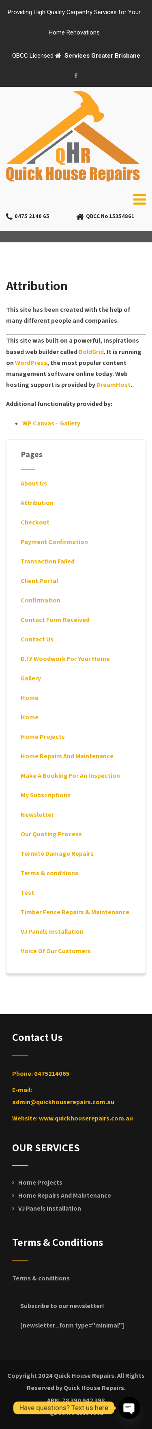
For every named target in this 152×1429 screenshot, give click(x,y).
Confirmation (40, 600)
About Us (34, 483)
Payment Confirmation (54, 541)
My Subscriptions (46, 795)
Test (27, 892)
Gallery (31, 678)
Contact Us (37, 639)
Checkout (35, 522)
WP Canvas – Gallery (51, 423)
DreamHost (113, 384)
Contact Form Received (55, 619)
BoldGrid (91, 352)
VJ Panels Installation (52, 931)
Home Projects (43, 736)
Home (30, 697)
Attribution (37, 503)
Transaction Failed (48, 561)
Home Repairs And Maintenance (67, 756)
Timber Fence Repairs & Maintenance (75, 912)
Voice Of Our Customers (56, 951)
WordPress (31, 362)
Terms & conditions (49, 873)
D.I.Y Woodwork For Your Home (65, 658)
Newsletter (37, 814)
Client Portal (39, 580)
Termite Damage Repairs (57, 853)
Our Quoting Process (51, 834)
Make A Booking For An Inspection (70, 775)
